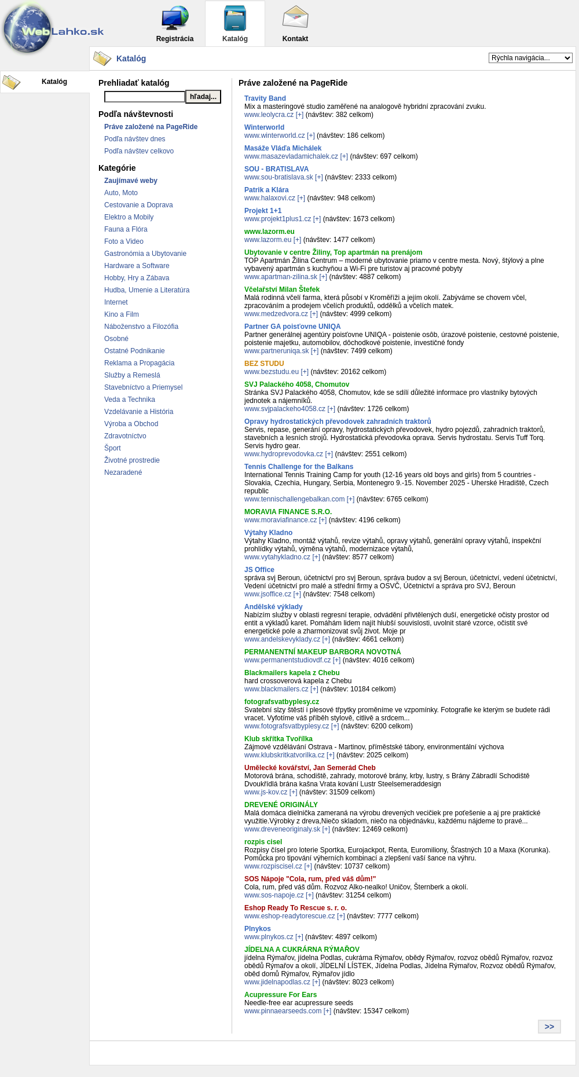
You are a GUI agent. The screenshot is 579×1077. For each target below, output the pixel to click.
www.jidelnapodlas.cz (277, 982)
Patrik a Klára (266, 190)
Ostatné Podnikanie (134, 351)
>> (549, 1026)
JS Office (259, 570)
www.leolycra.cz (269, 115)
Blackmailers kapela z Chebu (292, 673)
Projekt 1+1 (262, 211)
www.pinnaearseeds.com (282, 1011)
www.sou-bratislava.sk (278, 177)
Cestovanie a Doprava (138, 205)
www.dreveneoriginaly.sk (282, 829)
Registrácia (175, 23)
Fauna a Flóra (126, 229)
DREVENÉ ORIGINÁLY (281, 805)
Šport (112, 448)
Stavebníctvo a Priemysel (143, 387)
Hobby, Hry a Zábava (137, 278)
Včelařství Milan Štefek (282, 289)
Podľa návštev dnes (135, 139)
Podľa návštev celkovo (139, 151)
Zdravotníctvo (125, 436)
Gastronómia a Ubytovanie (145, 254)
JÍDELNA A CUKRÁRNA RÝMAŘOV (302, 950)
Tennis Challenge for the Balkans (298, 467)
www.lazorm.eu (269, 232)
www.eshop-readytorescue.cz (289, 916)
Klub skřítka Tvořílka (278, 739)
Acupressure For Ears (280, 995)
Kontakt (295, 23)
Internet (116, 302)
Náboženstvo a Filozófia (141, 327)
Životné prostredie (132, 460)
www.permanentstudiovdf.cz (287, 660)
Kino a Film (121, 314)
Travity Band (265, 98)
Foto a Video (124, 241)
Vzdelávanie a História (138, 412)
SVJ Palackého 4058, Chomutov (296, 384)
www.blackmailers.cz (276, 689)
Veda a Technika (129, 399)
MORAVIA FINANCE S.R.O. (288, 512)
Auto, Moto (121, 193)
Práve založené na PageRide (150, 127)
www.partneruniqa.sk (276, 351)
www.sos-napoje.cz (274, 895)
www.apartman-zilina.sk (280, 277)
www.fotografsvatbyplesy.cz (286, 726)
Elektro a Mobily (128, 217)
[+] (300, 115)
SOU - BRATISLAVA (276, 169)
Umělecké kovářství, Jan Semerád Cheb (310, 768)
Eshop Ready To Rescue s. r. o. (295, 908)
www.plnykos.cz (269, 937)
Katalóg (235, 23)
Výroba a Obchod (131, 424)
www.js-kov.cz (265, 792)
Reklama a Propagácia (139, 363)
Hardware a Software (137, 266)
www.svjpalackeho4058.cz (284, 409)
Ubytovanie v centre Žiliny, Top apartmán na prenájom (333, 252)
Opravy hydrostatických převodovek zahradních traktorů (337, 421)
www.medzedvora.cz (276, 314)
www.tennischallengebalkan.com (294, 499)
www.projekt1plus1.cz (277, 219)
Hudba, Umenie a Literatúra (146, 290)
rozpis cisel (263, 842)
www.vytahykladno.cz (277, 557)
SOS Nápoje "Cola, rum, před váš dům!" (310, 879)
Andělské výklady (273, 607)
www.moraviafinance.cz (280, 520)
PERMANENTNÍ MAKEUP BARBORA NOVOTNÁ (322, 652)
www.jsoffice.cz (267, 594)
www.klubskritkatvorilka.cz (284, 755)
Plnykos (257, 929)
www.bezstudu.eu (271, 372)
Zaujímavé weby (130, 181)
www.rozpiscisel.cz (273, 866)
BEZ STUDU (264, 364)
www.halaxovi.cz (269, 198)
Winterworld (264, 127)
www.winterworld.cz (274, 135)
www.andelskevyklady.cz (282, 639)
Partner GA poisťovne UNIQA (292, 327)
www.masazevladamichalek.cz (291, 156)
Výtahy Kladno (268, 533)
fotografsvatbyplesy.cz (281, 702)
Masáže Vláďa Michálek (282, 148)
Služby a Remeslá (132, 375)
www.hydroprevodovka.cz (283, 454)
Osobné (116, 339)
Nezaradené (123, 472)
